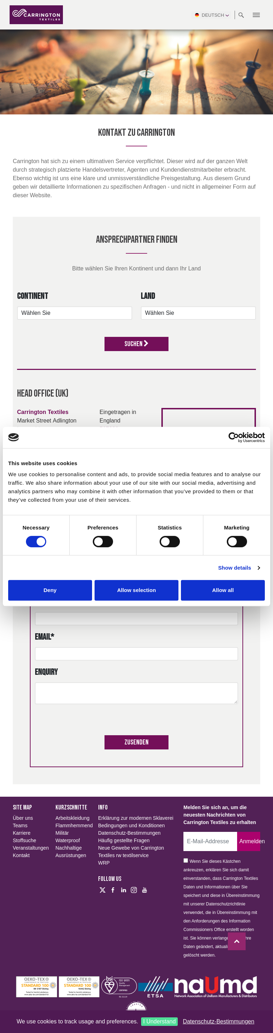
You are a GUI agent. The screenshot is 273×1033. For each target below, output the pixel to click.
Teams (20, 825)
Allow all (223, 590)
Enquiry (46, 672)
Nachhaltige (68, 848)
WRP (104, 863)
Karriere (22, 833)
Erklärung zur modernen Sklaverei (135, 818)
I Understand (159, 1021)
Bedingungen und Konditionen (131, 825)
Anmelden (249, 841)
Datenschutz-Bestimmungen (218, 1021)
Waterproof (67, 840)
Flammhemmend (72, 825)
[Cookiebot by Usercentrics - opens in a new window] (234, 437)
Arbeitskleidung (72, 818)
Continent (32, 296)
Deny (50, 590)
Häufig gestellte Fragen (124, 840)
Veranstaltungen (30, 848)
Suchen (136, 344)
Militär (62, 833)
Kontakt (21, 855)
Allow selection (136, 590)
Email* (44, 637)
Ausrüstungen (70, 855)
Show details (234, 568)
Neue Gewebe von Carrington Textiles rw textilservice (131, 851)
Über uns (23, 818)
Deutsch (211, 14)
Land (148, 296)
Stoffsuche (24, 840)
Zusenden (136, 742)
